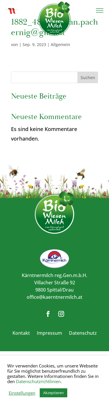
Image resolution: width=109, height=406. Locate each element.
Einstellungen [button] (22, 393)
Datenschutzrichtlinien (38, 381)
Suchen (88, 77)
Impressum (49, 333)
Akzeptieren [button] (53, 392)
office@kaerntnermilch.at (54, 297)
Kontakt (21, 333)
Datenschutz (83, 333)
